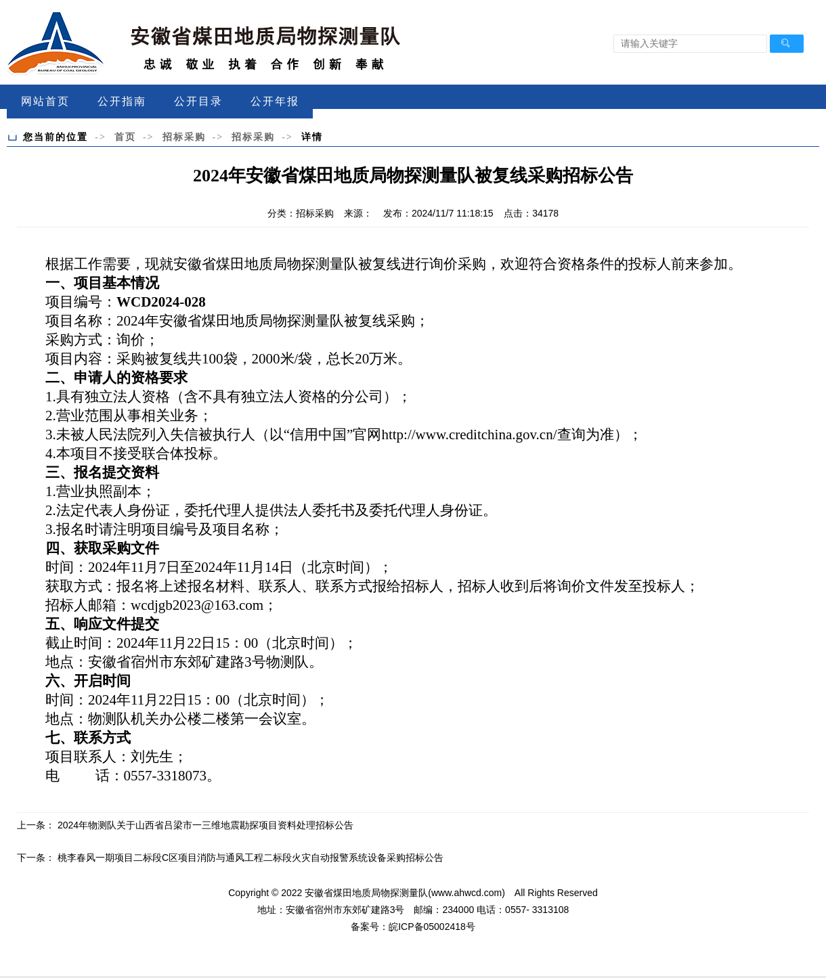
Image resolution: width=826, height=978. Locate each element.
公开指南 (121, 101)
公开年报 (275, 101)
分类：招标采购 (300, 213)
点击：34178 (531, 213)
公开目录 (198, 101)
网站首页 (45, 101)
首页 (125, 136)
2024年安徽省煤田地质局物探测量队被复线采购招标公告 (413, 175)
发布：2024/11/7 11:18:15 (438, 213)
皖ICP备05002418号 (432, 926)
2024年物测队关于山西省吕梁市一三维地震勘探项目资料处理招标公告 (205, 825)
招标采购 (184, 136)
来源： (358, 213)
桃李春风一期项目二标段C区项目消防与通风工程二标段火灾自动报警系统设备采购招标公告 (250, 857)
